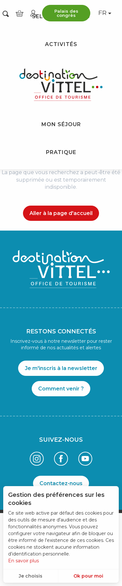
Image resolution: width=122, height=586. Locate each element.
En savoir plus (23, 561)
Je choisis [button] (30, 576)
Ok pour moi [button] (88, 576)
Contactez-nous (61, 483)
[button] (5, 13)
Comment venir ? (61, 389)
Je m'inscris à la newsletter (61, 368)
